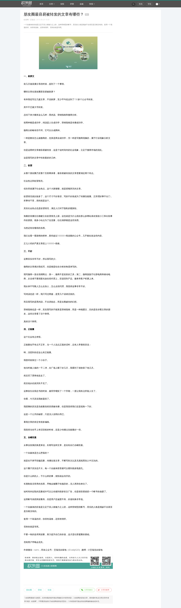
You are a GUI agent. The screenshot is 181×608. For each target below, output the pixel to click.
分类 (51, 4)
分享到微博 (105, 590)
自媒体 (31, 452)
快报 (91, 4)
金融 (81, 4)
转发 (49, 590)
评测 (72, 4)
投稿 (141, 4)
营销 (59, 114)
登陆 (149, 4)
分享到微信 (88, 590)
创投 (62, 4)
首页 (41, 4)
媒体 (55, 468)
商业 (57, 138)
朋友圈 (29, 590)
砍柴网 (26, 20)
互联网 (48, 173)
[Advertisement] (68, 577)
